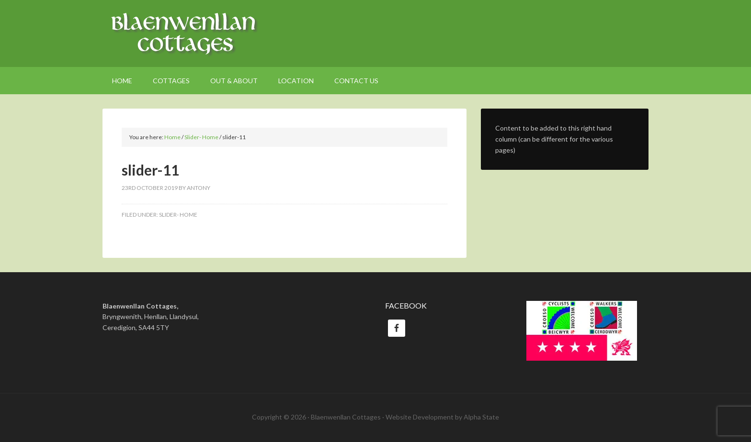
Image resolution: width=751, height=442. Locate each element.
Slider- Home (178, 214)
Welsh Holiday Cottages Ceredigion (375, 33)
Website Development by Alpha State (442, 417)
